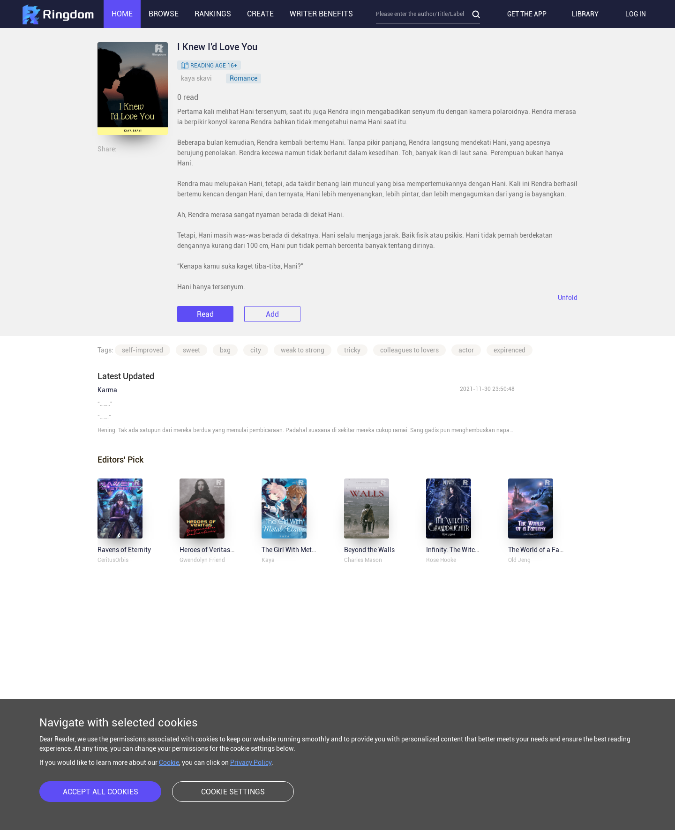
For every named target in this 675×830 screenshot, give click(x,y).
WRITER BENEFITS (321, 13)
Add (272, 314)
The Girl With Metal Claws (299, 549)
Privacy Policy (250, 762)
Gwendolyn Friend (202, 560)
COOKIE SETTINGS (233, 791)
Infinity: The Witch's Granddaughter (477, 549)
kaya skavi (196, 78)
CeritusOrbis (113, 560)
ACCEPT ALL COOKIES (100, 791)
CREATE (260, 13)
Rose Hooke (441, 560)
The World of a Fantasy (542, 549)
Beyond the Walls (369, 549)
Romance (243, 78)
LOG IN (635, 14)
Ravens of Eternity (124, 549)
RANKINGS (213, 13)
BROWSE (164, 13)
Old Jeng (519, 560)
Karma (107, 390)
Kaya (268, 560)
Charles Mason (363, 560)
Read (205, 314)
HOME (122, 13)
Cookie (169, 762)
